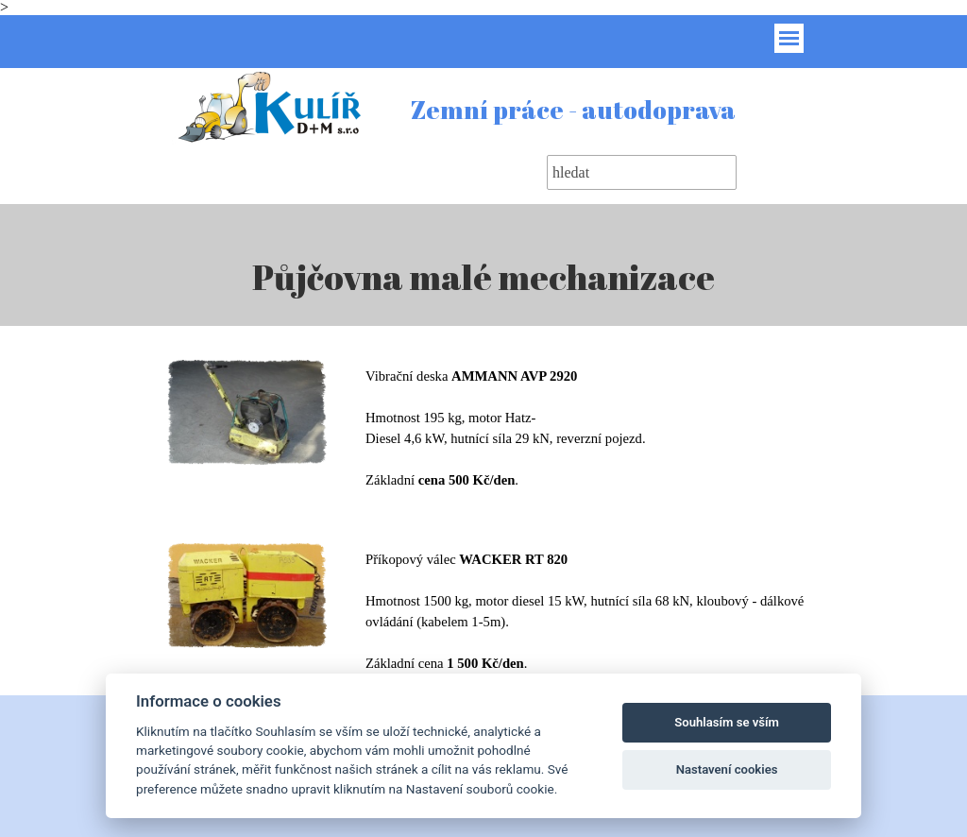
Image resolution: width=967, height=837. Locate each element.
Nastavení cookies (727, 769)
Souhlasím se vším (726, 722)
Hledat (771, 172)
